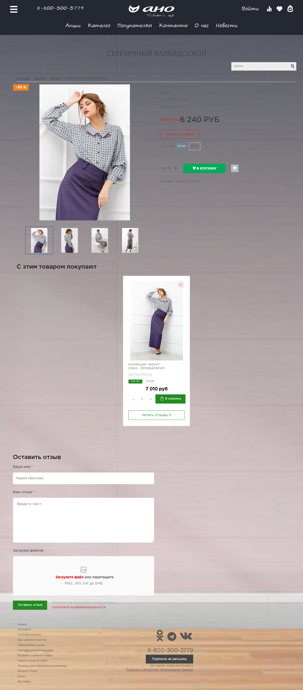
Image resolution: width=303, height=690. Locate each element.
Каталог (99, 25)
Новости (227, 25)
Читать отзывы (156, 415)
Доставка (24, 681)
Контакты (173, 25)
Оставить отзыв (30, 605)
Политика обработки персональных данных (159, 669)
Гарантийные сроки (31, 645)
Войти (251, 8)
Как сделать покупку (32, 640)
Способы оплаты (29, 635)
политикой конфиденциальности (79, 607)
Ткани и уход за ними (32, 661)
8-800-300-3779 (60, 8)
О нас (202, 25)
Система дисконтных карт (36, 650)
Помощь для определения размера (42, 666)
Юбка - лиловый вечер (146, 368)
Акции (73, 25)
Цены (21, 676)
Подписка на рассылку (169, 659)
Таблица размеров (179, 134)
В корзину (204, 168)
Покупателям (134, 25)
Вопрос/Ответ (28, 671)
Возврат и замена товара (35, 655)
